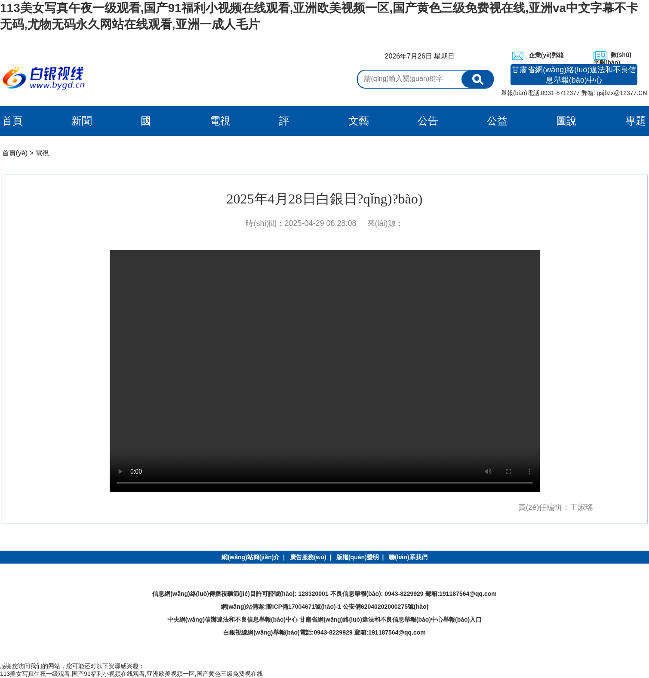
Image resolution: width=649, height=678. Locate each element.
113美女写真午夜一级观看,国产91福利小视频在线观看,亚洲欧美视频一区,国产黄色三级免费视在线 (131, 673)
